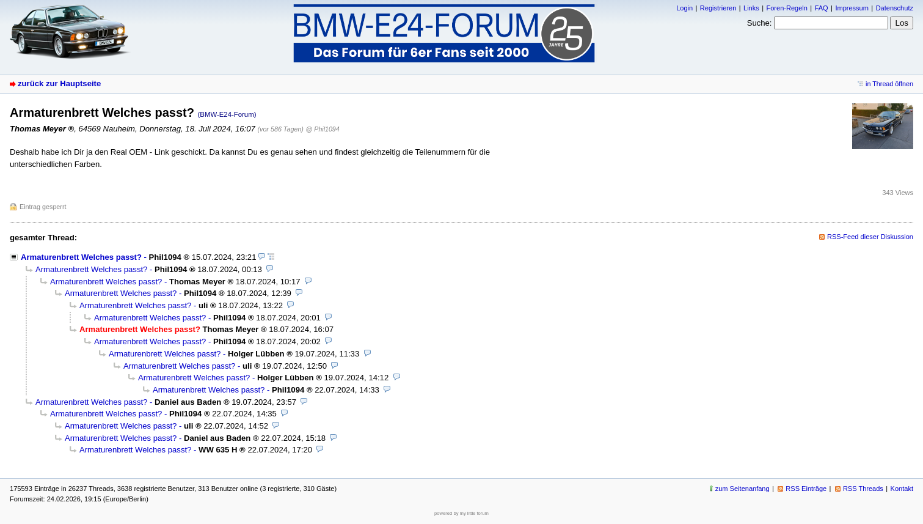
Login (684, 8)
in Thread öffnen (889, 83)
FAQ (821, 8)
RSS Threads (863, 488)
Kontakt (902, 488)
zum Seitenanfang (742, 488)
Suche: (759, 23)
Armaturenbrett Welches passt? (81, 257)
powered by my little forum (461, 513)
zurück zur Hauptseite (59, 83)
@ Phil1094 (323, 129)
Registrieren (718, 8)
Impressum (852, 8)
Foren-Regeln (786, 8)
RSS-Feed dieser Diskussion (870, 236)
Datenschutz (894, 8)
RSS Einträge (806, 488)
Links (751, 8)
